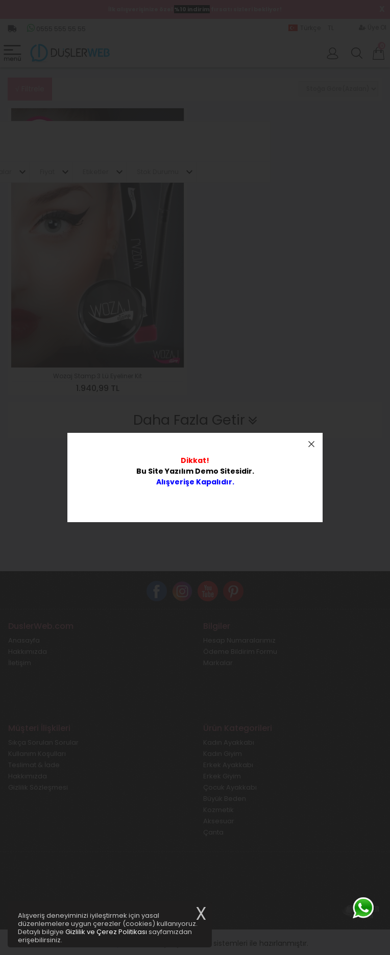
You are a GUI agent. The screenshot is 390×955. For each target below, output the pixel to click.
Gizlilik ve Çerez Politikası (106, 932)
